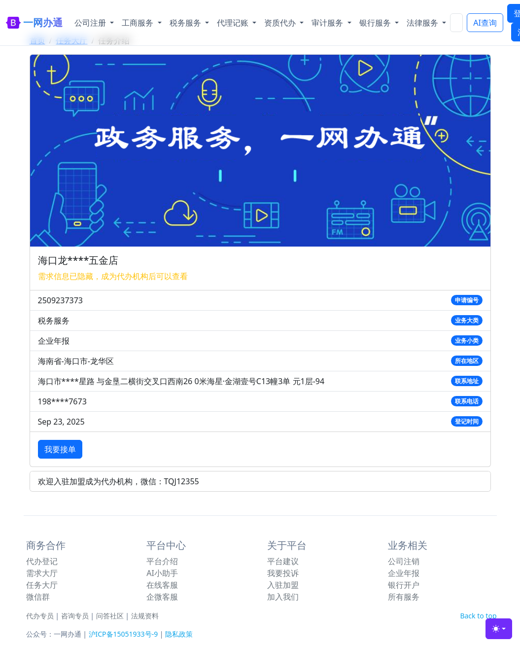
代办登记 (42, 561)
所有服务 (403, 596)
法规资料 (145, 615)
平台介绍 (162, 561)
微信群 (38, 596)
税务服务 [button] (186, 22)
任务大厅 (42, 584)
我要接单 (60, 449)
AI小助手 (162, 573)
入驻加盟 (283, 584)
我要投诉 (283, 573)
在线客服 (162, 584)
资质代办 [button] (281, 22)
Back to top (478, 615)
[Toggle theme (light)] (498, 628)
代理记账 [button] (233, 22)
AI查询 (485, 22)
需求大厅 (42, 573)
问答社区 (110, 615)
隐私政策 (179, 634)
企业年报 (403, 573)
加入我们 (283, 596)
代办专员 (40, 615)
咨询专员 (75, 615)
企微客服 (162, 596)
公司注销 (403, 561)
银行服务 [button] (376, 22)
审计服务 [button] (328, 22)
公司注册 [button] (91, 22)
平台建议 (283, 561)
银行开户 (403, 584)
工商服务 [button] (138, 22)
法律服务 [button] (423, 22)
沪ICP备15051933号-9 (123, 634)
